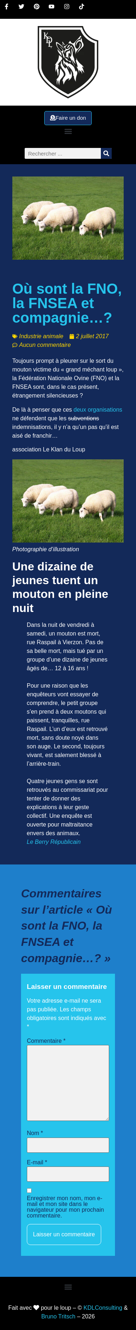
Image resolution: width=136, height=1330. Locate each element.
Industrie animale (41, 336)
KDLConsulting (102, 1308)
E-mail (37, 1162)
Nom (35, 1133)
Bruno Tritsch (58, 1316)
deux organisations (98, 410)
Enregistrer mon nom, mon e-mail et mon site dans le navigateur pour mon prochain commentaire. (65, 1207)
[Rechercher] (106, 153)
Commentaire (46, 1041)
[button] (68, 131)
